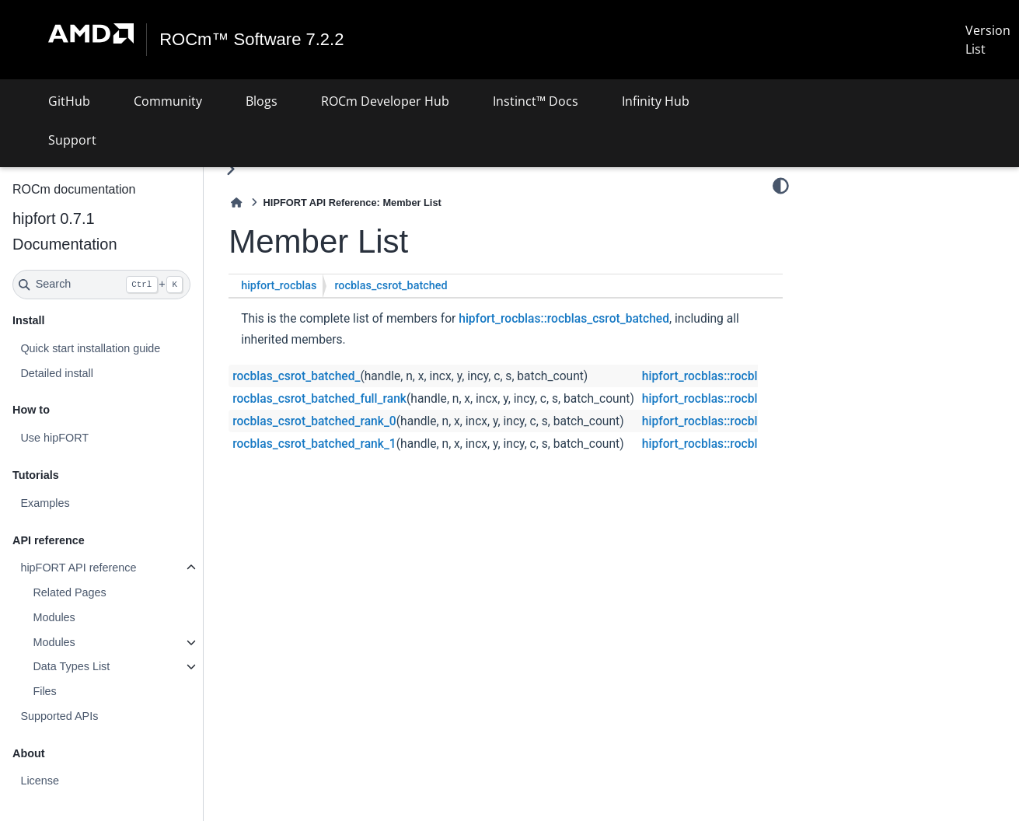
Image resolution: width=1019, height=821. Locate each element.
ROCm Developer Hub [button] (385, 101)
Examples (44, 503)
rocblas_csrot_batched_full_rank (319, 399)
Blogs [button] (261, 101)
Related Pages (69, 592)
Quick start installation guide (90, 348)
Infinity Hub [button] (655, 101)
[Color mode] (780, 186)
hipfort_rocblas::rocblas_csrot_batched (564, 319)
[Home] (236, 202)
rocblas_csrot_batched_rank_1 (314, 444)
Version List (987, 40)
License (39, 780)
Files (44, 691)
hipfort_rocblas (278, 285)
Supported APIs (59, 716)
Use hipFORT (54, 437)
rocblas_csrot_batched (390, 285)
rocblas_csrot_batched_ (296, 376)
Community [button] (168, 101)
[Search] (101, 284)
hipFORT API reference (78, 567)
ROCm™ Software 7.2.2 (251, 39)
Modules (54, 617)
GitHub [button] (69, 101)
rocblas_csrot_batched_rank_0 (314, 421)
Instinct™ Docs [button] (535, 101)
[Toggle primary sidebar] (230, 169)
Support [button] (72, 139)
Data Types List (71, 666)
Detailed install (56, 373)
